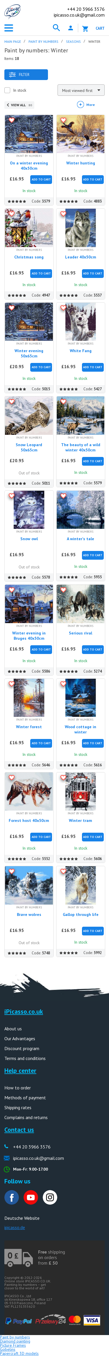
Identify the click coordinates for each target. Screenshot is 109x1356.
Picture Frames (13, 1345)
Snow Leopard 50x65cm (29, 447)
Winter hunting (80, 163)
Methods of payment (25, 1097)
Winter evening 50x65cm (29, 353)
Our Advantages (19, 1038)
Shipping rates (17, 1107)
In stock (19, 90)
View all (21, 105)
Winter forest (29, 726)
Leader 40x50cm (80, 257)
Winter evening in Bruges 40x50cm (29, 635)
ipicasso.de (14, 1227)
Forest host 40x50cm (29, 820)
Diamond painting (15, 1341)
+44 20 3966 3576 (32, 1147)
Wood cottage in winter (80, 729)
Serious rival (80, 633)
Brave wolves (29, 914)
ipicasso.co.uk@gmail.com (79, 15)
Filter (19, 74)
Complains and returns (26, 1117)
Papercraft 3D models (19, 1353)
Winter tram (80, 820)
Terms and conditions (25, 1058)
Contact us (19, 1129)
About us (13, 1028)
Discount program (21, 1048)
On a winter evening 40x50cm (29, 165)
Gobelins (7, 1349)
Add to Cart (41, 179)
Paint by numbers (15, 1337)
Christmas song (29, 257)
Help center (20, 1070)
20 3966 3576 (86, 9)
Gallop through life (81, 914)
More (90, 104)
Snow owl (29, 538)
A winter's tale (80, 538)
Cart (100, 28)
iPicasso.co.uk (23, 1011)
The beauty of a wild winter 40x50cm (80, 447)
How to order (17, 1088)
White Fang (81, 350)
